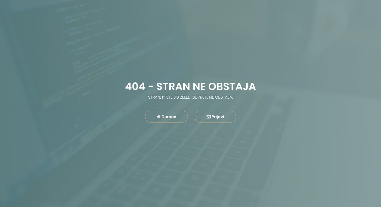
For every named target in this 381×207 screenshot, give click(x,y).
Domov (166, 117)
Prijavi (215, 117)
